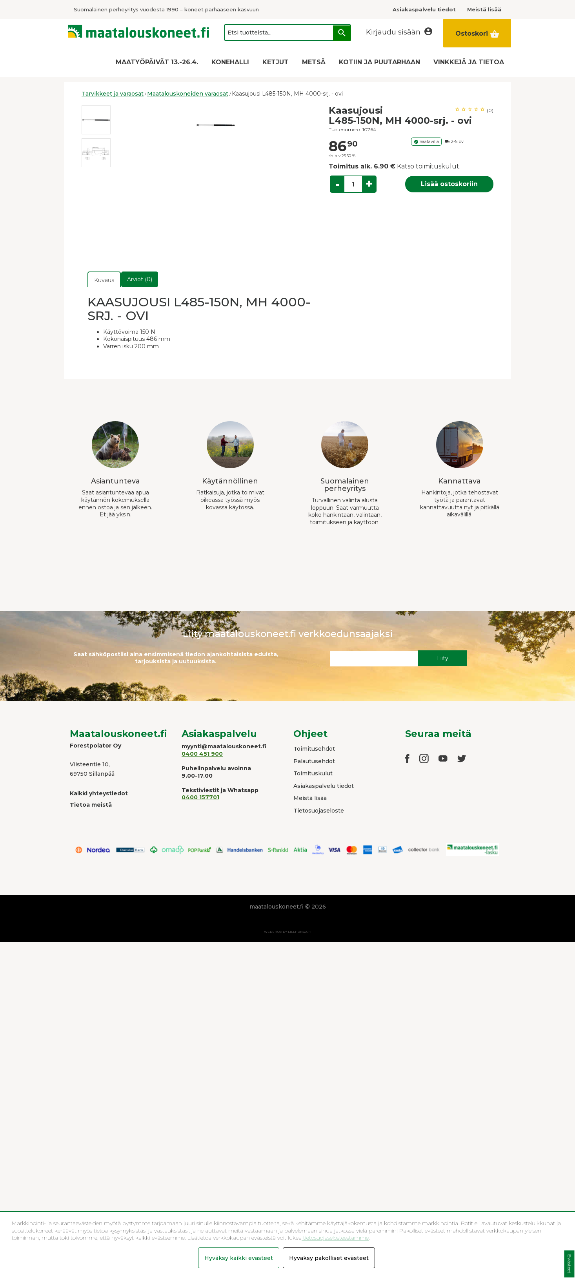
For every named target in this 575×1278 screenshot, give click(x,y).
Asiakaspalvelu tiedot (323, 785)
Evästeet (569, 1264)
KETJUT (275, 62)
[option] (96, 119)
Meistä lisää (310, 798)
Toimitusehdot (314, 748)
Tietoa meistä (91, 804)
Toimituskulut (313, 773)
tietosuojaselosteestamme (335, 1237)
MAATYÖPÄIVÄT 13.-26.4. (157, 62)
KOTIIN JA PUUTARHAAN (379, 62)
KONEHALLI (230, 62)
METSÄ (314, 62)
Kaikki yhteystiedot (99, 793)
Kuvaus (104, 280)
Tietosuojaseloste (318, 810)
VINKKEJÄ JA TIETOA (468, 62)
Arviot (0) (139, 279)
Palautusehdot (314, 761)
